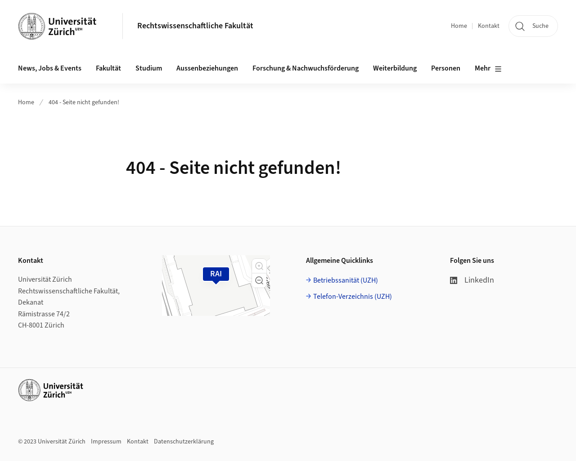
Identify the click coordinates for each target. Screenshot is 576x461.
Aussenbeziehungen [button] (207, 68)
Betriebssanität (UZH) (345, 280)
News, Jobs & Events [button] (49, 68)
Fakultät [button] (108, 68)
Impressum (106, 441)
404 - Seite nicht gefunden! (84, 102)
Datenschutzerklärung (184, 441)
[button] (259, 266)
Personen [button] (445, 68)
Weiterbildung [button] (395, 68)
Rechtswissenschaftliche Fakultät (195, 25)
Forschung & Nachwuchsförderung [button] (305, 68)
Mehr (488, 69)
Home (459, 26)
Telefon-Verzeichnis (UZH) (352, 296)
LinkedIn (472, 280)
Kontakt (489, 26)
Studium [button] (148, 68)
